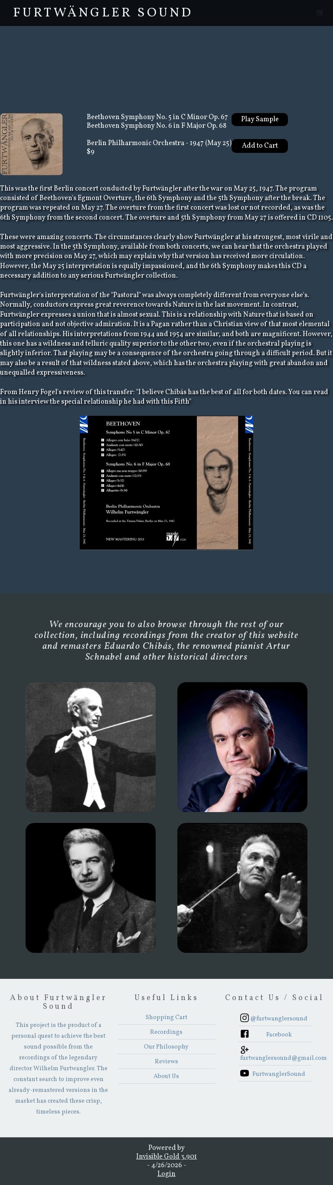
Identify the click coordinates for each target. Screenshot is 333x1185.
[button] (320, 13)
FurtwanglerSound (278, 1074)
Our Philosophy (166, 1047)
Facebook (279, 1035)
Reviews (166, 1062)
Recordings (166, 1032)
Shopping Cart (166, 1017)
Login (166, 1174)
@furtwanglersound (278, 1019)
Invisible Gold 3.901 (166, 1157)
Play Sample (260, 119)
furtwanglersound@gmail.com (275, 1058)
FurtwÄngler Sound (103, 13)
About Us (166, 1076)
